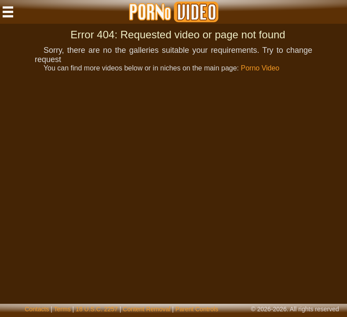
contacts (37, 309)
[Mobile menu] (8, 12)
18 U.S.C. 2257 (97, 309)
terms (62, 309)
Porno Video (260, 68)
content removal (146, 309)
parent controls (196, 309)
